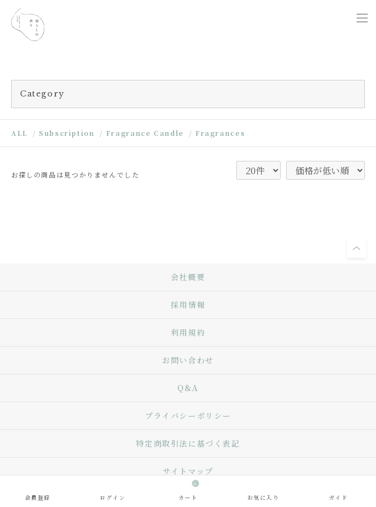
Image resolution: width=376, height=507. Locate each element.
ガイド (338, 497)
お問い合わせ (188, 360)
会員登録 (37, 497)
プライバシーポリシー (188, 415)
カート (189, 490)
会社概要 (188, 276)
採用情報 (188, 304)
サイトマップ (188, 470)
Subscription (66, 133)
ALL (19, 133)
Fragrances (220, 133)
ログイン (112, 497)
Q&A (188, 387)
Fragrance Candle (145, 133)
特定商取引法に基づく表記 (188, 443)
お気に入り (263, 497)
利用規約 (188, 332)
